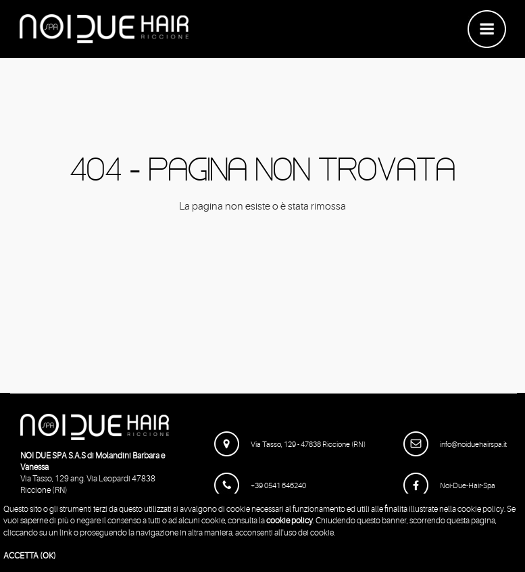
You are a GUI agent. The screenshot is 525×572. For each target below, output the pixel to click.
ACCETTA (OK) (29, 556)
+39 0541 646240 (260, 485)
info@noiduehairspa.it (455, 444)
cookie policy (289, 520)
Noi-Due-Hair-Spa (449, 485)
